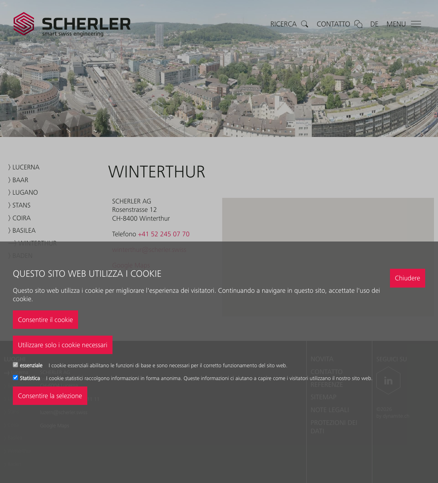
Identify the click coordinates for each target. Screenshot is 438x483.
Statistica (31, 378)
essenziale (32, 365)
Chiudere (407, 278)
